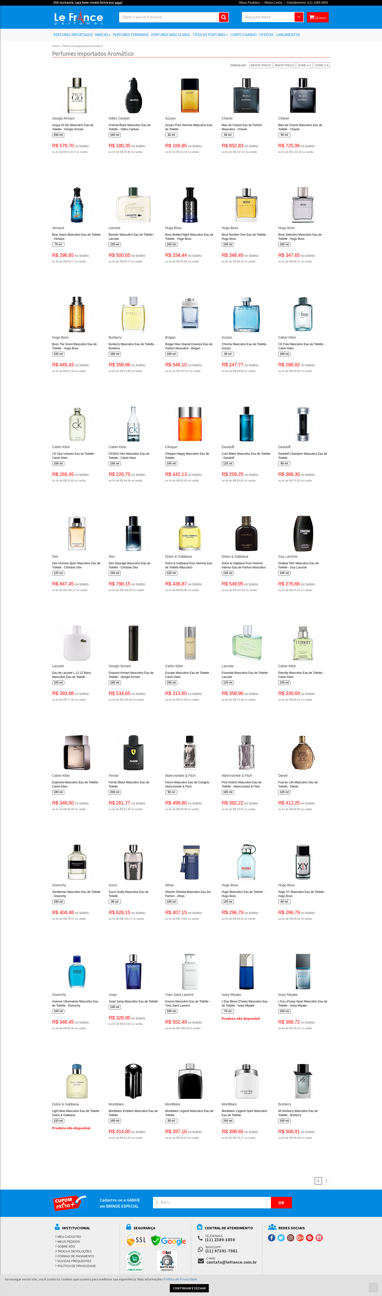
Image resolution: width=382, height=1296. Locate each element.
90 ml (284, 463)
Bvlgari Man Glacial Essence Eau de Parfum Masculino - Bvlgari (188, 346)
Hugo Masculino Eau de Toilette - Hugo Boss (243, 894)
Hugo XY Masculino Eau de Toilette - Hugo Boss (302, 894)
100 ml (114, 135)
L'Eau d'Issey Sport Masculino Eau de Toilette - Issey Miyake (302, 1003)
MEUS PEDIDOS (68, 1241)
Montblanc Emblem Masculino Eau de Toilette (133, 1113)
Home (56, 46)
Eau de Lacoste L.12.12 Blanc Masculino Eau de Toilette (71, 675)
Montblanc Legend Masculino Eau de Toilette (189, 1113)
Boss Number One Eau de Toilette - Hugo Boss (245, 237)
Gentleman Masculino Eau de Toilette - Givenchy (76, 894)
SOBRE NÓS (66, 1246)
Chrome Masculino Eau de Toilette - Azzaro (245, 346)
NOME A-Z (304, 65)
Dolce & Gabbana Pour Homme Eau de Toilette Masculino (188, 565)
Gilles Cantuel (119, 118)
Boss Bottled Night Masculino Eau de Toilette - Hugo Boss (189, 237)
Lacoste (114, 228)
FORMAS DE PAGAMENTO (75, 1256)
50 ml (228, 135)
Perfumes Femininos (131, 34)
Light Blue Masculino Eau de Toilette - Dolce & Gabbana (76, 1113)
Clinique (171, 447)
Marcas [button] (102, 34)
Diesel (282, 776)
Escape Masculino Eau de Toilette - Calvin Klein (188, 675)
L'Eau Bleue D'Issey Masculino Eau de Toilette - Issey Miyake (245, 1003)
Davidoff (228, 447)
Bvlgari (170, 337)
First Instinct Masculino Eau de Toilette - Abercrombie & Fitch (241, 784)
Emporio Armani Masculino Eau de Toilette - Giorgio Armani (131, 675)
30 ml (171, 135)
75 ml (58, 244)
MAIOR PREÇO (284, 65)
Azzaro (170, 118)
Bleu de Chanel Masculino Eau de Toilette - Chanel (300, 127)
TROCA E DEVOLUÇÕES (74, 1251)
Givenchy (59, 885)
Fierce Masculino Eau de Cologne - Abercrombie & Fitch (188, 784)
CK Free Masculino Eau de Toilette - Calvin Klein (301, 346)
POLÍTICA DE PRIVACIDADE (76, 1266)
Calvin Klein (287, 337)
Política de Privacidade (180, 1279)
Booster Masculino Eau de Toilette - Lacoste (132, 237)
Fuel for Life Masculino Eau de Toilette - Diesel (298, 784)
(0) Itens (317, 17)
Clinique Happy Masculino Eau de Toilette (187, 456)
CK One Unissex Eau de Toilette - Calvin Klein (74, 456)
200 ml (58, 135)
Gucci (113, 885)
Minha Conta (273, 2)
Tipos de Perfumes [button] (210, 34)
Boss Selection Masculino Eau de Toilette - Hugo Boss (300, 237)
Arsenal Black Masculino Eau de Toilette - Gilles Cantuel (130, 127)
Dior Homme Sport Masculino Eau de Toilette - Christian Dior (76, 565)
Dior (55, 556)
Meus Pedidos (249, 2)
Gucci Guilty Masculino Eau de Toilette (128, 894)
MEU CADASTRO (69, 1237)
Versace (58, 228)
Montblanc (116, 1104)
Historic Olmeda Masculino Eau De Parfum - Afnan (187, 894)
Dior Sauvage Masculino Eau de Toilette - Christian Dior (129, 565)
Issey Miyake (231, 995)
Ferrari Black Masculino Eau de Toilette (129, 784)
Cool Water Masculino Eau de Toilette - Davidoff (246, 456)
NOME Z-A (321, 65)
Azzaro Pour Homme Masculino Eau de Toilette (188, 127)
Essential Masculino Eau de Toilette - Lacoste (245, 675)
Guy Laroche (287, 556)
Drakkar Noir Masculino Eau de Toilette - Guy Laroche (298, 565)
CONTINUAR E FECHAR (189, 1288)
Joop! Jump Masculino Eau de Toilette (133, 1001)
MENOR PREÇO (261, 65)
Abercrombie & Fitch (180, 776)
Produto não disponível (241, 1018)
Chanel (227, 118)
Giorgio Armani (63, 118)
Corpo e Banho (243, 34)
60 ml (284, 901)
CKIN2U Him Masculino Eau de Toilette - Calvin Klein (129, 456)
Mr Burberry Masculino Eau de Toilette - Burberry (298, 1113)
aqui (118, 2)
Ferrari (114, 776)
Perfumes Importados (73, 34)
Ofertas (266, 34)
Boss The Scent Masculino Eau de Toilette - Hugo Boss (74, 346)
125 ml (114, 244)
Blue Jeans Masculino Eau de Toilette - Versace (76, 237)
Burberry (115, 337)
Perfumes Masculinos (170, 34)
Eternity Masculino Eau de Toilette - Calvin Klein (301, 675)
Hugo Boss (173, 228)
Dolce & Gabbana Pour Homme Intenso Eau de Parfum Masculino (244, 565)
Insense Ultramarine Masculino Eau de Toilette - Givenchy (75, 1003)
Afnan (169, 885)
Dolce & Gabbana (178, 556)
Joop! (113, 995)
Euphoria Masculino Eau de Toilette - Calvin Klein (76, 784)
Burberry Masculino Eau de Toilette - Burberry (132, 346)
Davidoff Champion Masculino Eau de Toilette (302, 456)
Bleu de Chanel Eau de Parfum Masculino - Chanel (242, 127)
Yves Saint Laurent (179, 995)
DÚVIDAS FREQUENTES (74, 1261)
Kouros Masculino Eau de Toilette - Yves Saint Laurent (187, 1003)
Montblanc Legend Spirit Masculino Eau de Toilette (244, 1113)
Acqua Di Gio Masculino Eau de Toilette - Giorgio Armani (72, 127)
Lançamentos (288, 34)
